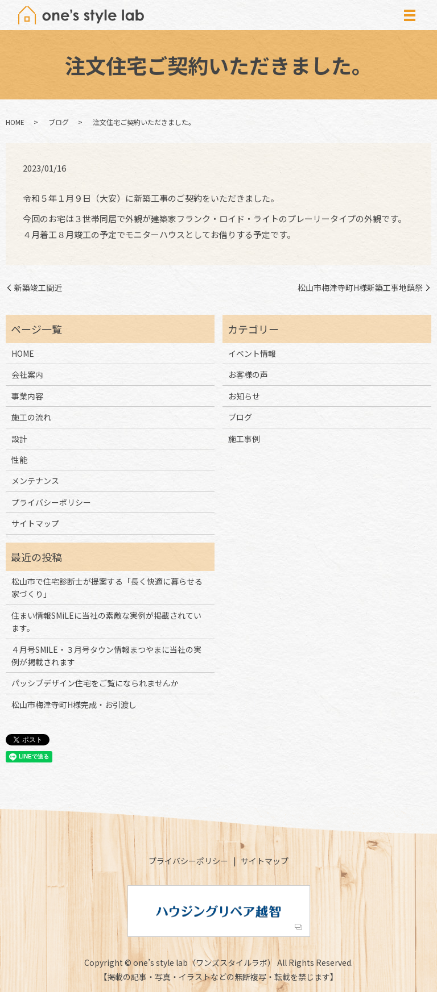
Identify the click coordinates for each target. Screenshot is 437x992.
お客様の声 (248, 374)
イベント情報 (252, 353)
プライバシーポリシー (51, 502)
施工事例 (244, 438)
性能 (19, 459)
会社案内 (27, 374)
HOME (15, 122)
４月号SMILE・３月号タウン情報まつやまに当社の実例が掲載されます (106, 656)
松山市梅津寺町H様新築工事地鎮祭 (360, 287)
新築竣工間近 (38, 287)
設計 (19, 438)
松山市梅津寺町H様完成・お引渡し (74, 704)
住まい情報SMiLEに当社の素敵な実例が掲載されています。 (106, 621)
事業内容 (27, 396)
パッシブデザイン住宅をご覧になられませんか (95, 683)
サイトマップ (35, 523)
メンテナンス (35, 480)
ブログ (58, 122)
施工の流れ (31, 417)
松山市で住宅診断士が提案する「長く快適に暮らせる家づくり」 (107, 587)
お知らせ (244, 396)
